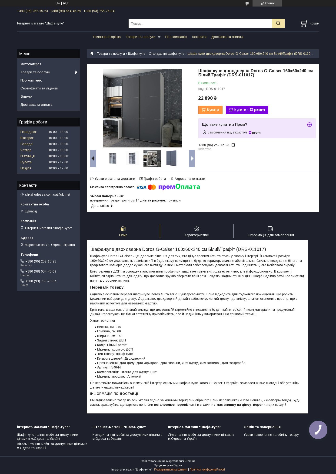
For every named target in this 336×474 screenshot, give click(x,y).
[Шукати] (278, 23)
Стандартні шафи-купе (166, 53)
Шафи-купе (136, 53)
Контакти (199, 37)
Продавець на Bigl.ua (168, 465)
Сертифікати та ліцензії (39, 88)
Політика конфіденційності (207, 469)
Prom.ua (190, 461)
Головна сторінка (107, 37)
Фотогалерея (30, 64)
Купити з (249, 110)
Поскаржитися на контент (170, 469)
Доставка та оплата (227, 37)
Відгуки (26, 96)
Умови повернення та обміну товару (271, 434)
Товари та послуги (140, 37)
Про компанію (176, 37)
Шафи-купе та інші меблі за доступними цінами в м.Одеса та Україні (47, 437)
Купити (213, 110)
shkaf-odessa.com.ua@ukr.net (47, 194)
